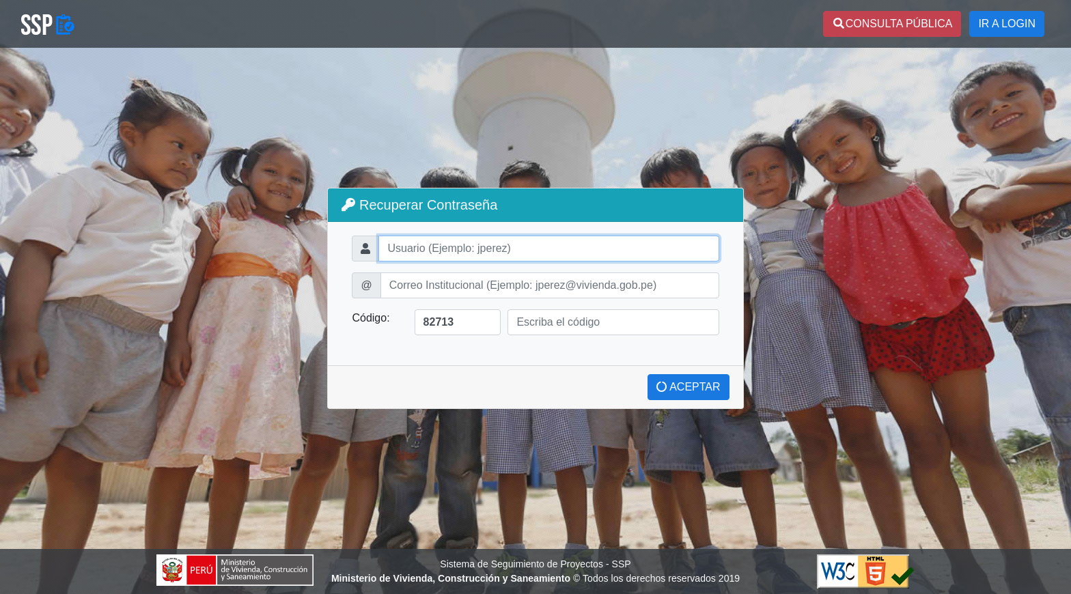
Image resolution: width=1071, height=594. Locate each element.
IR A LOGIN (1006, 23)
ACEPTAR (688, 387)
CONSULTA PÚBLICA (892, 23)
